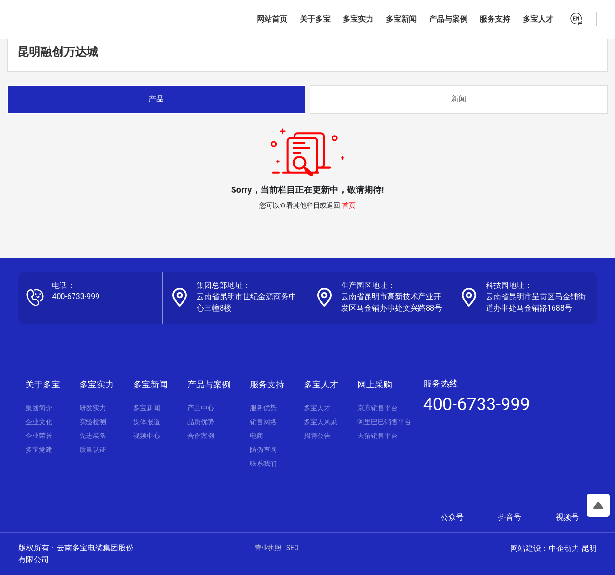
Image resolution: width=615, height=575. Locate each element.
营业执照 (268, 547)
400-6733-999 (75, 296)
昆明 (589, 548)
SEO (292, 547)
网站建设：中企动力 (544, 548)
